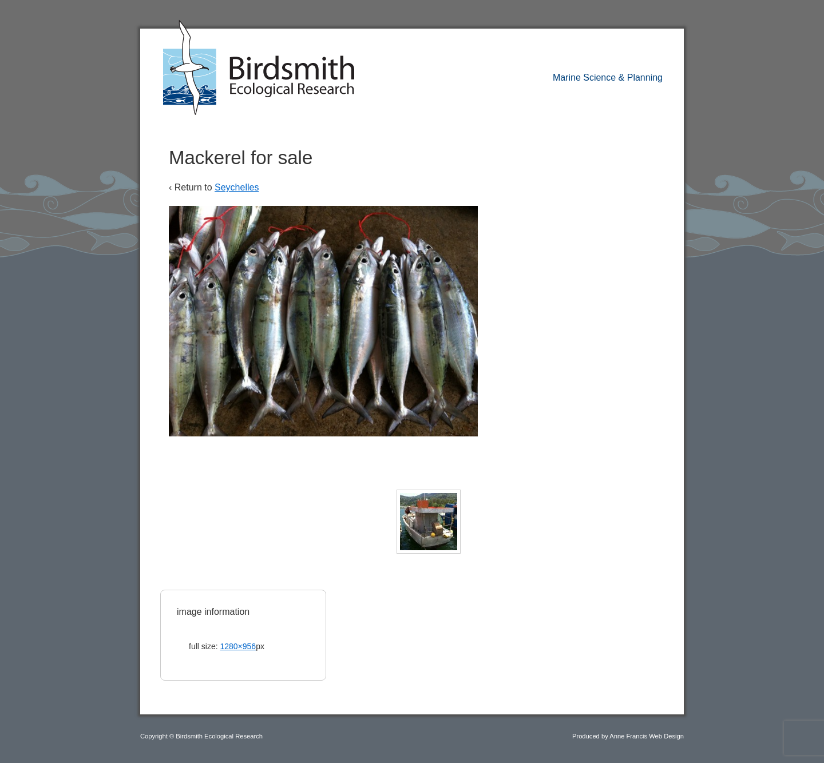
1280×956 (238, 646)
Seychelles (237, 187)
